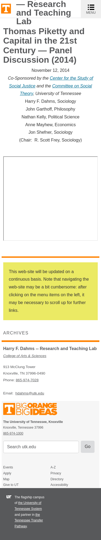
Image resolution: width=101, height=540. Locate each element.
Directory (56, 479)
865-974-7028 (27, 380)
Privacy (55, 473)
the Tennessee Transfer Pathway (29, 520)
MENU (93, 9)
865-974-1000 (13, 433)
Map (6, 479)
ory (30, 93)
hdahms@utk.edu (29, 393)
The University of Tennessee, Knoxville (6, 8)
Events (8, 467)
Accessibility (59, 485)
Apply (7, 473)
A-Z (52, 467)
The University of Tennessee (33, 410)
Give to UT (11, 485)
